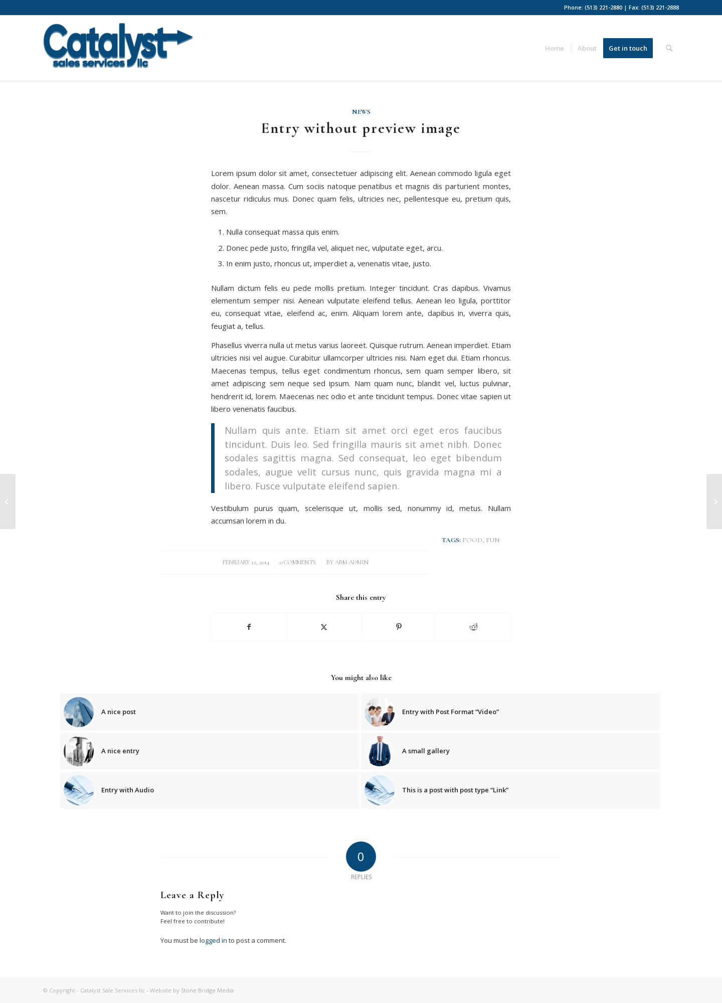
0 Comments (298, 562)
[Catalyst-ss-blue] (118, 52)
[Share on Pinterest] (399, 627)
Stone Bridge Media (207, 990)
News (361, 112)
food (472, 540)
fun (492, 540)
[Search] (669, 48)
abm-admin (352, 562)
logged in (213, 940)
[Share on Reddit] (473, 627)
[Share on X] (324, 627)
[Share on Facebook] (249, 627)
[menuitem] (554, 48)
